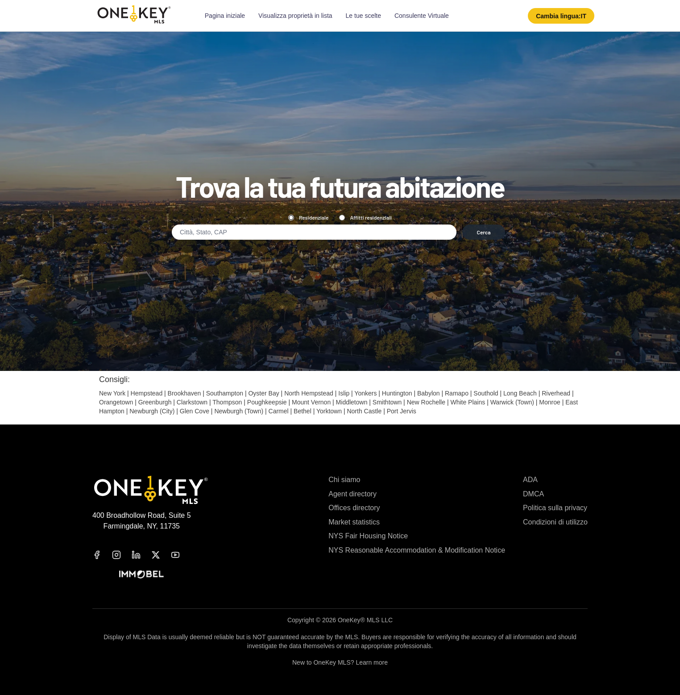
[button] (561, 16)
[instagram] (122, 555)
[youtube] (181, 555)
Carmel (279, 411)
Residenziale (308, 217)
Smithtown (387, 402)
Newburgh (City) (151, 411)
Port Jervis (401, 411)
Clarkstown (192, 402)
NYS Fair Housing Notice (368, 536)
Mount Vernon (311, 402)
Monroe (549, 402)
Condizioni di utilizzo (555, 522)
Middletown (352, 402)
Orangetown (116, 402)
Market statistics (354, 522)
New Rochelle (426, 402)
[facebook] (102, 555)
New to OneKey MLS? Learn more (340, 662)
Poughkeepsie (267, 402)
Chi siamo (344, 479)
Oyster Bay (263, 393)
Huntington (397, 393)
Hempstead (147, 393)
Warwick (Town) (512, 402)
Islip (343, 393)
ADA (530, 479)
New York (112, 393)
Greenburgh (155, 402)
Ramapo (457, 393)
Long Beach (520, 393)
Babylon (428, 393)
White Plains (467, 402)
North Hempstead (308, 393)
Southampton (224, 393)
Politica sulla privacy (555, 508)
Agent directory (352, 494)
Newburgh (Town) (238, 411)
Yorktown (329, 411)
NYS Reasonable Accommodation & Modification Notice (416, 550)
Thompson (227, 402)
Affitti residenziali (365, 217)
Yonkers (365, 393)
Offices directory (354, 508)
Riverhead (556, 393)
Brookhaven (184, 393)
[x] (161, 555)
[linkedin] (141, 555)
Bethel (302, 411)
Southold (485, 393)
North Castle (364, 411)
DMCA (533, 494)
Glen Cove (194, 411)
